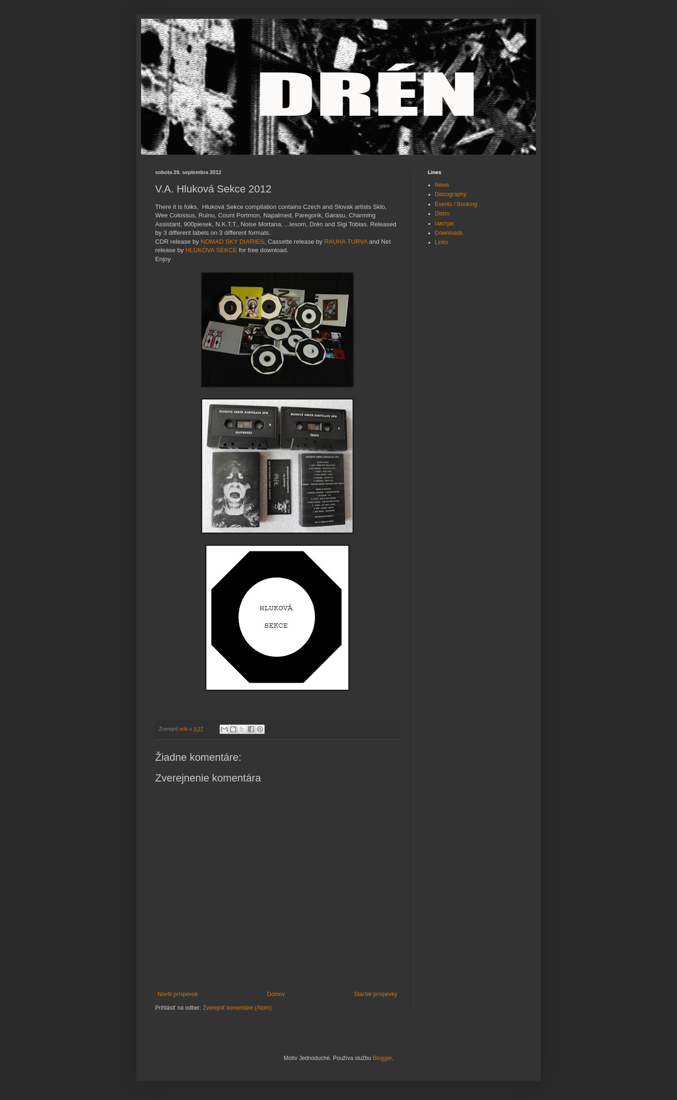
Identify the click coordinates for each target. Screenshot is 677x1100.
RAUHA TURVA (346, 241)
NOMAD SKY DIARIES (232, 241)
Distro (442, 213)
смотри (444, 223)
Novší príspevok (177, 994)
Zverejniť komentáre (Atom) (237, 1007)
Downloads (449, 233)
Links (441, 242)
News (442, 185)
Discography (450, 194)
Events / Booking (456, 204)
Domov (276, 994)
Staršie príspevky (375, 994)
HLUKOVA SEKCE (211, 250)
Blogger (382, 1058)
